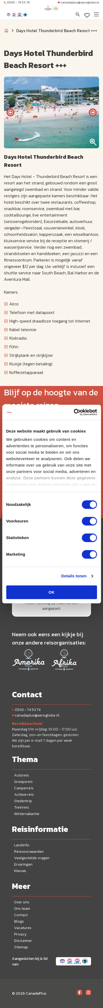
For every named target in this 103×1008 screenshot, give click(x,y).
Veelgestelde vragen (32, 858)
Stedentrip (23, 801)
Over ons (21, 902)
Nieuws (20, 871)
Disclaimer (23, 940)
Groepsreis (23, 782)
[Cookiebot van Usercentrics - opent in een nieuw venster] (74, 412)
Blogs (19, 921)
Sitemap (21, 947)
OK (51, 592)
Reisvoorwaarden (29, 851)
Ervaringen (23, 864)
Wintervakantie (26, 814)
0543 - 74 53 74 (17, 2)
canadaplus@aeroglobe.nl (78, 2)
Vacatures (22, 928)
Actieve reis (24, 794)
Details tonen (73, 576)
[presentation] (10, 112)
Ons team (22, 908)
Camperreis (24, 788)
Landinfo (21, 845)
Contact (21, 915)
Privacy (20, 934)
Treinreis (21, 807)
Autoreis (21, 775)
